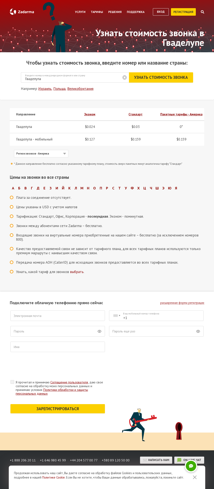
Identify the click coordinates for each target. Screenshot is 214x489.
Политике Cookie (53, 477)
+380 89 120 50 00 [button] (116, 460)
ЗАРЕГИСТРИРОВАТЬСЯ (58, 408)
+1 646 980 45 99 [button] (53, 460)
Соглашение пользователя (69, 382)
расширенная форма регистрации (182, 303)
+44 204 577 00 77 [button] (84, 460)
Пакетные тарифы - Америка (181, 114)
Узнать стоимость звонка (161, 77)
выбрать (77, 271)
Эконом (89, 114)
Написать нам (156, 460)
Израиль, (45, 88)
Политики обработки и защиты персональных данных (52, 392)
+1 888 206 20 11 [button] (23, 460)
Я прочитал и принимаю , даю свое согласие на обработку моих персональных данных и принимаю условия (59, 387)
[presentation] (42, 367)
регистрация (183, 12)
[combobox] (116, 315)
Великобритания (80, 88)
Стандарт (136, 114)
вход (161, 12)
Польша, (59, 88)
